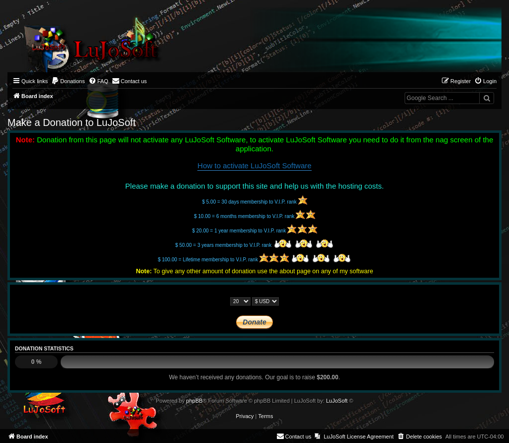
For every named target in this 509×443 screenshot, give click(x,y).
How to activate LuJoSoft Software (254, 165)
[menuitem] (68, 81)
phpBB (194, 401)
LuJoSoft (336, 401)
